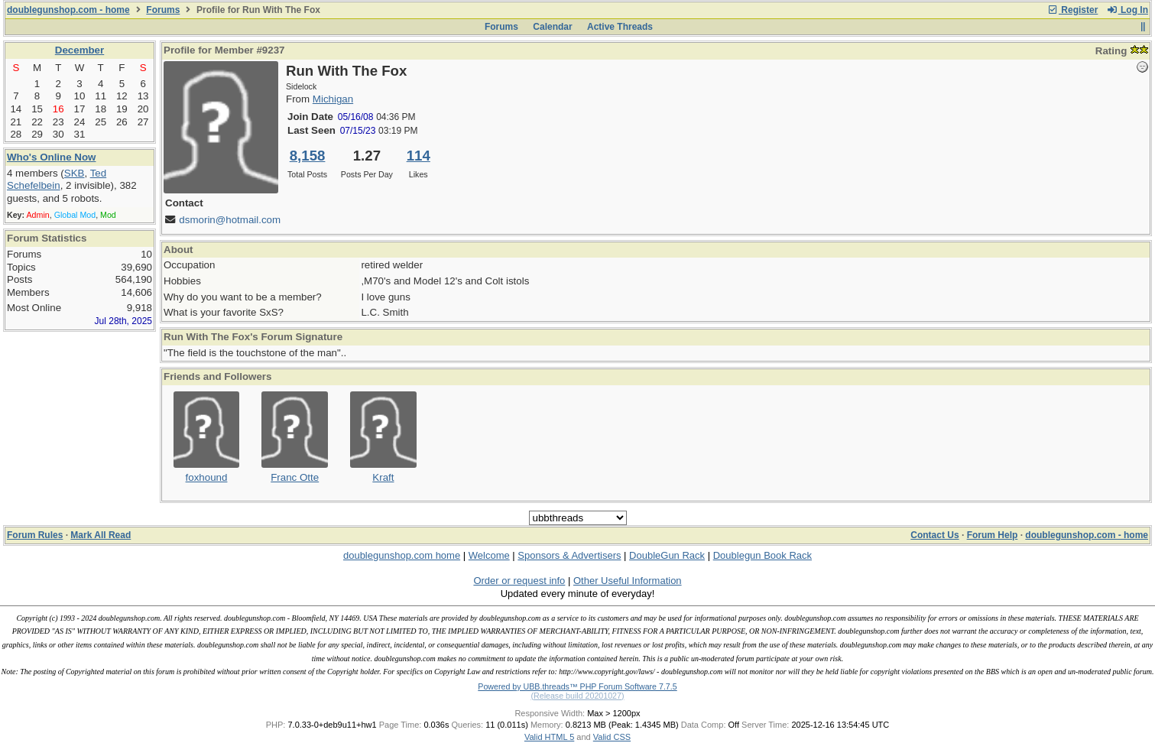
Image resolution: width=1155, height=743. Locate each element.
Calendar (552, 26)
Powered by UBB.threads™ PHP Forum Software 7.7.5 (577, 686)
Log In (1127, 10)
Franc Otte (295, 477)
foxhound (207, 477)
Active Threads (620, 26)
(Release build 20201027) (577, 695)
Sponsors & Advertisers (569, 555)
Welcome (489, 555)
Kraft (383, 477)
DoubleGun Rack (667, 555)
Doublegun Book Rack (762, 555)
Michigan (333, 99)
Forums (163, 10)
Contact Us (934, 535)
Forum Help (992, 535)
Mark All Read (100, 535)
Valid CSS (612, 736)
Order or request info (519, 580)
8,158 (308, 156)
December (79, 50)
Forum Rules (35, 535)
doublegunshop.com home (401, 555)
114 (418, 156)
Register (1072, 10)
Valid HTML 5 (549, 736)
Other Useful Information (627, 580)
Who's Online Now (51, 157)
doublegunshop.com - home (68, 10)
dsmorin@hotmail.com (230, 219)
